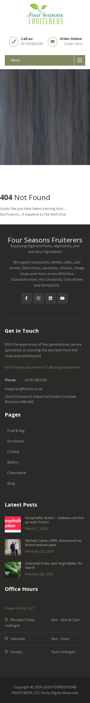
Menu (15, 60)
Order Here (73, 43)
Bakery (12, 462)
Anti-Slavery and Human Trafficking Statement (42, 367)
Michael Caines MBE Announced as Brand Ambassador (53, 542)
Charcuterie (16, 472)
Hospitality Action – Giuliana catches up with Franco (54, 519)
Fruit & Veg (16, 430)
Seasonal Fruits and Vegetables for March (54, 565)
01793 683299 (32, 43)
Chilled (13, 451)
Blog (11, 483)
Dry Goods (15, 441)
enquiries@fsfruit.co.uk (23, 388)
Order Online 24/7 (20, 608)
